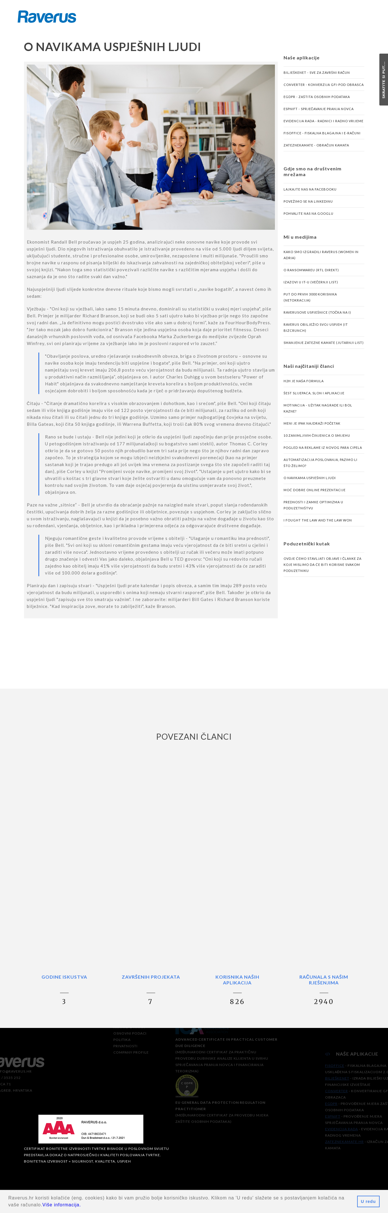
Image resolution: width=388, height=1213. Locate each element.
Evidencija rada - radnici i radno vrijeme (323, 124)
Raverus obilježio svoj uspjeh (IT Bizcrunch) (316, 331)
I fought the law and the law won (318, 523)
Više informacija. (61, 1204)
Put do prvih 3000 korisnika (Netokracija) (310, 300)
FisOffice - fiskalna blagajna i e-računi (322, 136)
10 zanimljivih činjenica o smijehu (317, 438)
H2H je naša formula (304, 384)
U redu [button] (368, 1201)
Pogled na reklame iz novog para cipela (323, 451)
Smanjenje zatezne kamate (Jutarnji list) (324, 346)
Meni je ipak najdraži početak (312, 426)
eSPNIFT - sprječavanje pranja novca (319, 112)
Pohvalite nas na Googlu (308, 217)
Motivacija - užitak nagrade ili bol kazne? (318, 411)
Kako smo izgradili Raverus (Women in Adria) (321, 258)
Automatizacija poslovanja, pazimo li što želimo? (320, 466)
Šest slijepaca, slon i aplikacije (314, 396)
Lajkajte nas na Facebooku (310, 192)
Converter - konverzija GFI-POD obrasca (324, 88)
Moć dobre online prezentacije (315, 493)
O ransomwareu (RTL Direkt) (311, 273)
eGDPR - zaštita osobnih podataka (317, 100)
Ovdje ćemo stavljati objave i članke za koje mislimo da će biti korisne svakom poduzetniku (323, 568)
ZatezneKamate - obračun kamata (316, 148)
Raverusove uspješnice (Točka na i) (317, 315)
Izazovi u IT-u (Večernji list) (311, 285)
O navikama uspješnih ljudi (310, 481)
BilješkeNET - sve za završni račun (317, 76)
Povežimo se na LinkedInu (308, 204)
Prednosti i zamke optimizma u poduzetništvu (313, 508)
